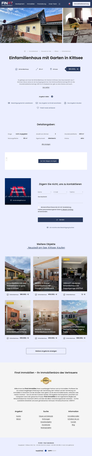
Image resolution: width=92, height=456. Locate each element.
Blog (73, 425)
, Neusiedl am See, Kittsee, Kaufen (46, 247)
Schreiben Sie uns (73, 419)
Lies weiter (46, 87)
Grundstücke (46, 425)
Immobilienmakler (73, 416)
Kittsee (56, 51)
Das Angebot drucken (73, 103)
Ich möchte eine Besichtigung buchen (60, 227)
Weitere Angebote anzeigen (46, 351)
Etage (10, 134)
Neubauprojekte (46, 428)
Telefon (72, 192)
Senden (60, 220)
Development (19, 4)
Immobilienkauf (33, 51)
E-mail (56, 192)
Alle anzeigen (46, 144)
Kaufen (18, 416)
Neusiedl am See (46, 51)
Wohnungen (46, 419)
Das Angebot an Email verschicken (48, 103)
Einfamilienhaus (66, 51)
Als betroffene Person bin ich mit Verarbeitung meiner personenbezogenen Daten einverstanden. (55, 209)
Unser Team (53, 4)
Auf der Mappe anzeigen (48, 161)
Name (40, 192)
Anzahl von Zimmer (42, 134)
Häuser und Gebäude (46, 416)
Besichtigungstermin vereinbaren (20, 103)
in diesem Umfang (67, 209)
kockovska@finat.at (19, 200)
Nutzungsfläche (13, 138)
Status (67, 138)
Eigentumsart (40, 138)
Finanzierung (41, 4)
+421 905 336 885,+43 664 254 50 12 (19, 196)
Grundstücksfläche (71, 134)
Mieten (18, 419)
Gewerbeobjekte (46, 422)
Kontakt (73, 422)
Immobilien (31, 4)
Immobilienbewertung (81, 4)
